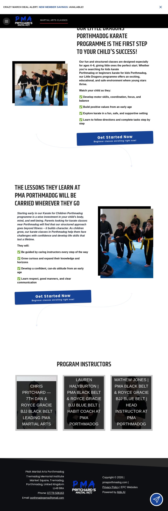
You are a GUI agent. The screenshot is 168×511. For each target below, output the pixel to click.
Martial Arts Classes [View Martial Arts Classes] (54, 20)
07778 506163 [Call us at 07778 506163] (55, 492)
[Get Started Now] (115, 138)
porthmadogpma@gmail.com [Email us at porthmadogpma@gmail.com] (47, 497)
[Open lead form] (156, 499)
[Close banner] (161, 7)
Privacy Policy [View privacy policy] (110, 486)
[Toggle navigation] (6, 21)
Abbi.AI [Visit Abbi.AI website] (121, 491)
